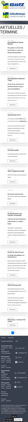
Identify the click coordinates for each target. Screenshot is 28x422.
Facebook (19, 362)
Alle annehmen (18, 419)
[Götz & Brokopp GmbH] (14, 14)
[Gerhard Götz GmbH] (14, 5)
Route (18, 357)
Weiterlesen (12, 68)
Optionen (14, 416)
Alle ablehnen (9, 419)
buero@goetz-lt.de (20, 378)
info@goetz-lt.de (21, 353)
